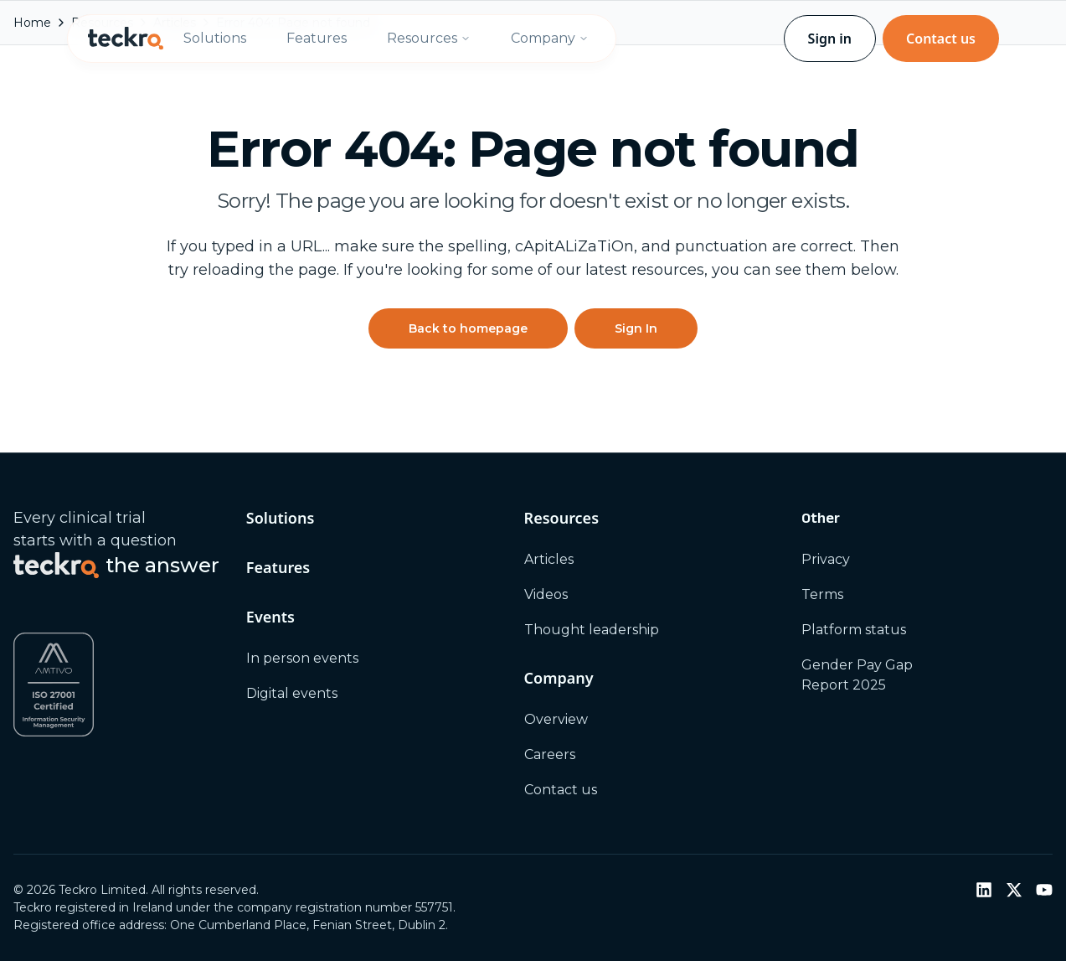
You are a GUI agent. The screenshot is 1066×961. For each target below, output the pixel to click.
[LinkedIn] (984, 889)
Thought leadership (591, 630)
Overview (556, 719)
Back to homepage (468, 328)
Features (316, 38)
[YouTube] (1044, 889)
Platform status (853, 630)
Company (550, 38)
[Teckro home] (125, 38)
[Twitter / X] (1014, 889)
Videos (546, 594)
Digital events (291, 693)
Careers (549, 754)
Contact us (941, 38)
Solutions (214, 38)
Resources (429, 38)
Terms (822, 594)
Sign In (636, 328)
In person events (302, 658)
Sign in (830, 38)
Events (270, 617)
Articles (549, 559)
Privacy (825, 559)
